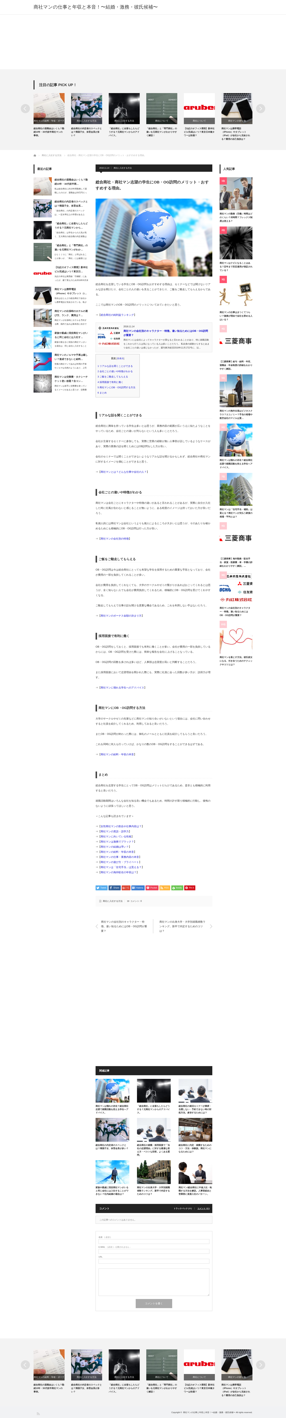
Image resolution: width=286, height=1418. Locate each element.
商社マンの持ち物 (237, 121)
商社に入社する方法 (86, 121)
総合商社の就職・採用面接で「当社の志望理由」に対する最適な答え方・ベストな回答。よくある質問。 (153, 1150)
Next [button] (260, 108)
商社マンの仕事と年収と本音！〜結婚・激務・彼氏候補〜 (96, 7)
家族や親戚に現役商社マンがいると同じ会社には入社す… (71, 335)
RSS (38, 1413)
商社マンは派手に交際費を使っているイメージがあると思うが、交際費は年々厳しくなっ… (71, 390)
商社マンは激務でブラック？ (117, 841)
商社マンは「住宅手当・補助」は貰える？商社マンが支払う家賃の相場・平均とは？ (236, 513)
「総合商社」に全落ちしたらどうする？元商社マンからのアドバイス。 (124, 132)
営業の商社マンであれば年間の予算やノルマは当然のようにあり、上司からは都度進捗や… (71, 368)
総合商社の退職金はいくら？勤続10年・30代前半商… (71, 181)
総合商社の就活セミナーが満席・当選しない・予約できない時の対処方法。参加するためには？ (195, 1109)
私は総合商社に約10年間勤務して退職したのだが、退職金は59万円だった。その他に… (71, 192)
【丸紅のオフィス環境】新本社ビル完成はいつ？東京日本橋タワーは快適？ (199, 132)
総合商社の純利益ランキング (117, 314)
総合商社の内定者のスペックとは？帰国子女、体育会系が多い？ (86, 132)
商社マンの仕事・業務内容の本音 (120, 856)
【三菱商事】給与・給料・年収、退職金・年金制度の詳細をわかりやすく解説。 (236, 365)
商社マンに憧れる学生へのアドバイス (122, 687)
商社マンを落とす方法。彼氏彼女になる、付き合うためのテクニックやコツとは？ (236, 661)
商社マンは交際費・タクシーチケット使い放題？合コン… (71, 378)
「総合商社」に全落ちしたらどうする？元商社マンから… (71, 225)
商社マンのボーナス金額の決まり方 (121, 615)
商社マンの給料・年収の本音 (117, 754)
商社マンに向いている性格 (116, 836)
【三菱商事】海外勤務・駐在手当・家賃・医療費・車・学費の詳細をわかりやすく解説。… (236, 562)
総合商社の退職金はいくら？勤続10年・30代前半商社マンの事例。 (49, 132)
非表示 (120, 358)
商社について (161, 121)
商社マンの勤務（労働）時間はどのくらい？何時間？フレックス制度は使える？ (236, 217)
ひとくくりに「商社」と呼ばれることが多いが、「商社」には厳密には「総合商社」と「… (71, 258)
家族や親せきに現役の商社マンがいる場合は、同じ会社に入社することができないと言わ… (71, 346)
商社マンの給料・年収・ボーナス (49, 122)
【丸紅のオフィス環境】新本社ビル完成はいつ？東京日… (71, 269)
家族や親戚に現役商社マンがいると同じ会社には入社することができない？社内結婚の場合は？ (112, 1190)
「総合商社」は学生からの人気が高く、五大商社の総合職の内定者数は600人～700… (71, 236)
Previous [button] (25, 108)
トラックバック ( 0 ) (183, 1209)
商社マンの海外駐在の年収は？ (118, 872)
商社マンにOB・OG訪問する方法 (118, 387)
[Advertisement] (143, 42)
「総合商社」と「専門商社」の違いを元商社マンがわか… (71, 247)
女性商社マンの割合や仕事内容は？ (121, 826)
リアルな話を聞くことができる (116, 366)
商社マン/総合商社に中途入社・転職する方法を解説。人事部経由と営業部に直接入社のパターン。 (195, 1190)
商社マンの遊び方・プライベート (120, 862)
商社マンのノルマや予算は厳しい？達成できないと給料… (71, 357)
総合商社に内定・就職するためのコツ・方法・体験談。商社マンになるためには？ (195, 1148)
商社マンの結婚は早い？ (115, 846)
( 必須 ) (104, 1237)
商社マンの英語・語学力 (115, 831)
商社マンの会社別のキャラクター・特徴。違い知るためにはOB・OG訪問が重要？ (124, 926)
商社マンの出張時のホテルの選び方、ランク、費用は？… (71, 313)
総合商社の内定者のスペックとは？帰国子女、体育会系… (71, 203)
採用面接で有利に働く (112, 382)
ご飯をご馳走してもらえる (114, 376)
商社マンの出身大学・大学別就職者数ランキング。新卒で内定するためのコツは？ (182, 926)
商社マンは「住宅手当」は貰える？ (121, 867)
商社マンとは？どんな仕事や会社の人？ (124, 471)
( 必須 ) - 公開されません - (114, 1247)
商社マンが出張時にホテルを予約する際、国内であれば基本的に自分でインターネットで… (71, 324)
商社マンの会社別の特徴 (115, 538)
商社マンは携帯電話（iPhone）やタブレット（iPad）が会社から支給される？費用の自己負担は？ (235, 133)
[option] (52, 115)
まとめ (103, 392)
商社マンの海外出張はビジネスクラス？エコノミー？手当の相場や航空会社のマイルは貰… (236, 415)
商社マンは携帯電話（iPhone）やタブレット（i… (71, 291)
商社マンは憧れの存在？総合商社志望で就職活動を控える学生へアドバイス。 (112, 1109)
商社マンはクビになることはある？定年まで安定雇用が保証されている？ (236, 267)
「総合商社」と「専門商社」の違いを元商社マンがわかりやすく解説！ (161, 132)
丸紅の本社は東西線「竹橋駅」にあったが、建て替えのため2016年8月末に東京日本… (71, 280)
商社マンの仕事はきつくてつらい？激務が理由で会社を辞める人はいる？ (236, 316)
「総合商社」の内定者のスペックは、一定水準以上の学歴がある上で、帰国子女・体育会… (70, 214)
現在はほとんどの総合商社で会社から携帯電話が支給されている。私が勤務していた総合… (71, 302)
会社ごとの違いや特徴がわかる (116, 371)
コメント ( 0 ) (203, 1209)
